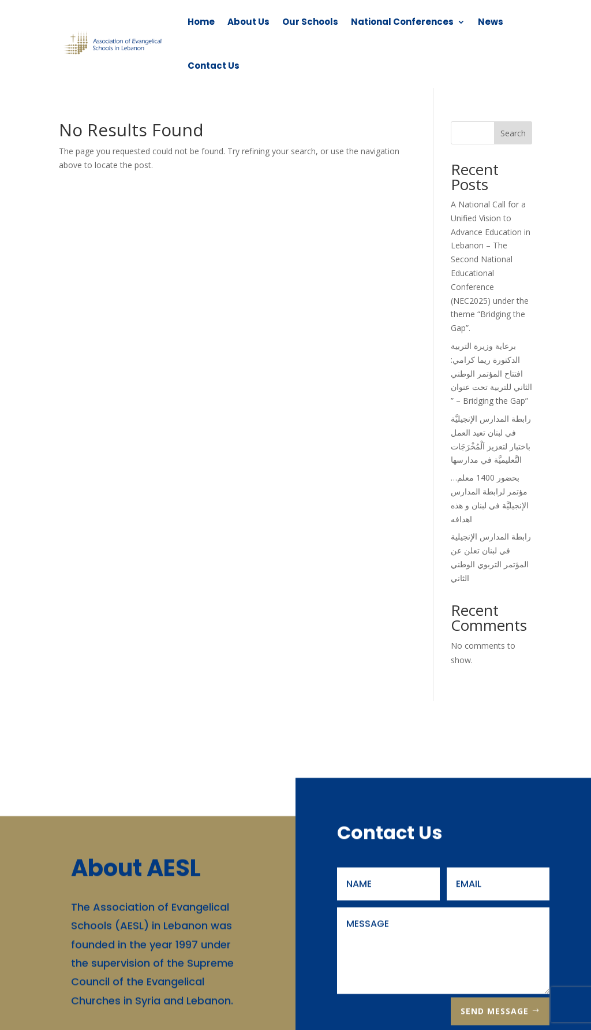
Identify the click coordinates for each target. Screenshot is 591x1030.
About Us (248, 22)
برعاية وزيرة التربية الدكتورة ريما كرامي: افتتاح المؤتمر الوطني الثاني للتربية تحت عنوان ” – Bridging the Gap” (491, 373)
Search (513, 133)
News (490, 22)
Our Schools (310, 22)
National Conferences (402, 22)
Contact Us (214, 66)
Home (201, 22)
